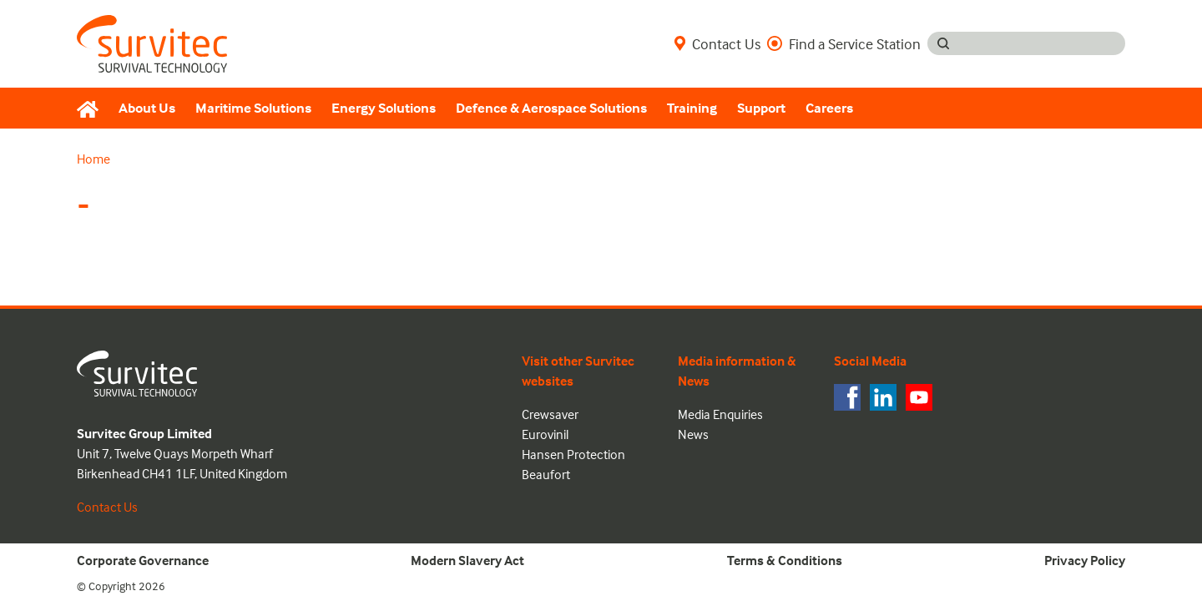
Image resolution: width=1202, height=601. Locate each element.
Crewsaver (550, 414)
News (693, 434)
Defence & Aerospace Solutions (551, 108)
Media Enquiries (720, 414)
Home (93, 158)
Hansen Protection (573, 454)
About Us (147, 108)
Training (692, 108)
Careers (829, 108)
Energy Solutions (383, 108)
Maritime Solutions (253, 108)
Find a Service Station (844, 43)
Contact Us (717, 43)
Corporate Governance (143, 560)
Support (761, 108)
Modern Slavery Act (467, 560)
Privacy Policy (1084, 560)
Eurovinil (545, 434)
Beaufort (546, 474)
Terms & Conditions (784, 560)
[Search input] (1042, 43)
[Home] (93, 108)
